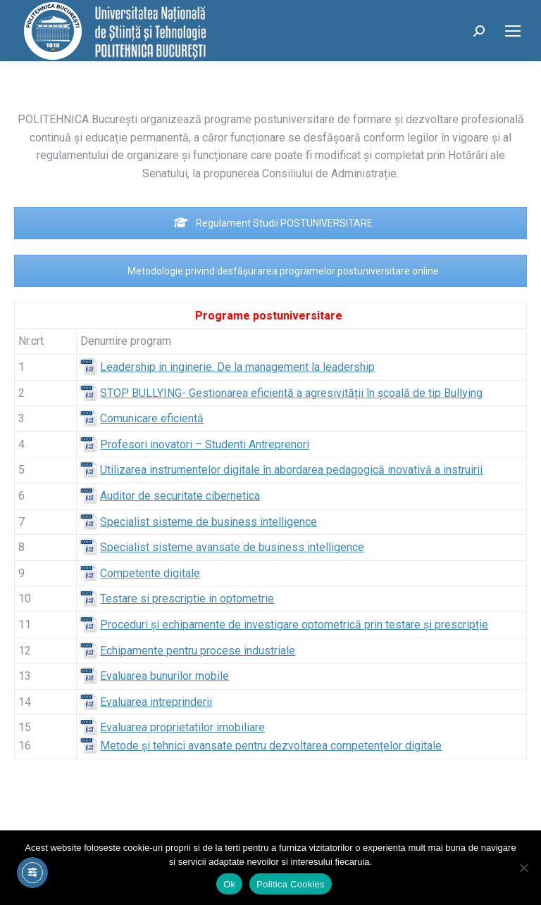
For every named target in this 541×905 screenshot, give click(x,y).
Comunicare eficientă (152, 418)
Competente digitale (150, 573)
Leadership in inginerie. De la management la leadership (237, 367)
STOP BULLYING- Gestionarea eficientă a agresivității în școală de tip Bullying (291, 393)
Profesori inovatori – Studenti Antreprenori (204, 444)
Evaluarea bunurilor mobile (164, 676)
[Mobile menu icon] (513, 31)
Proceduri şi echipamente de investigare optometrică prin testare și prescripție (294, 624)
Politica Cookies (290, 884)
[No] (523, 868)
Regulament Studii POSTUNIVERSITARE (273, 223)
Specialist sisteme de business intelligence (208, 522)
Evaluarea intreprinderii (156, 702)
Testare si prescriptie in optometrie (187, 598)
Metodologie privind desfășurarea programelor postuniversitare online (273, 271)
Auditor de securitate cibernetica (180, 495)
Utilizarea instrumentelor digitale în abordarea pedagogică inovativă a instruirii (291, 469)
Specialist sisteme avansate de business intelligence (232, 547)
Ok (229, 884)
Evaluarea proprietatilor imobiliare (182, 727)
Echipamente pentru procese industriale (197, 650)
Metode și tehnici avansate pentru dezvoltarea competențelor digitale (271, 745)
